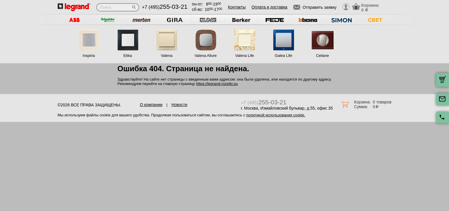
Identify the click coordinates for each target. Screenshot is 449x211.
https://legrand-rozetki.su (217, 83)
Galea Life (283, 55)
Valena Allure (205, 55)
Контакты (236, 7)
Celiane (322, 55)
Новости (179, 104)
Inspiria (89, 55)
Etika (128, 55)
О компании (151, 104)
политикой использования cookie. (275, 115)
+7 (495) (165, 7)
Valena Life (244, 55)
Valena (167, 55)
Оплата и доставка (269, 7)
